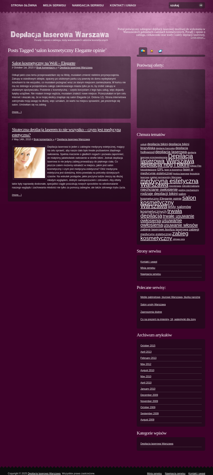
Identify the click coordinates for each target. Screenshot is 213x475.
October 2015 (147, 345)
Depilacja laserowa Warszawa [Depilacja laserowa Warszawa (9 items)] (167, 158)
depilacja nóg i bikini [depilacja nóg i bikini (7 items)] (165, 165)
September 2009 (149, 413)
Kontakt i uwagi (123, 5)
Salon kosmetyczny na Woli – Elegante (43, 63)
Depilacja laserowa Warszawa (76, 67)
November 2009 (149, 401)
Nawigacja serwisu (88, 5)
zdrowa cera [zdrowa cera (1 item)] (179, 239)
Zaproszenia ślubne (151, 311)
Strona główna (24, 5)
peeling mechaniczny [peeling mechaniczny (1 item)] (188, 190)
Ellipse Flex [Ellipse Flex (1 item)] (195, 166)
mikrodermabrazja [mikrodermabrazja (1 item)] (190, 186)
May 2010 (145, 376)
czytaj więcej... (198, 37)
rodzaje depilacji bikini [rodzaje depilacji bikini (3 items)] (159, 193)
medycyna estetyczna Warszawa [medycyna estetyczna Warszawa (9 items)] (169, 182)
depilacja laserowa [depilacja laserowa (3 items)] (171, 152)
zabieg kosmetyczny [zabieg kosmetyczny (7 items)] (164, 235)
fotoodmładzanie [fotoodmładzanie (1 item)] (148, 169)
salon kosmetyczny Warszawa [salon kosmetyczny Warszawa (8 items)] (168, 202)
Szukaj (201, 5)
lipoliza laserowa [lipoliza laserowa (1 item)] (181, 173)
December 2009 (149, 395)
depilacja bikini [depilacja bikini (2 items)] (157, 144)
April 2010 (146, 382)
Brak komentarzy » (46, 67)
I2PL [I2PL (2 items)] (160, 169)
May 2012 (145, 364)
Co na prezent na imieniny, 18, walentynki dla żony (168, 319)
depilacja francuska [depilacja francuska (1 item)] (165, 148)
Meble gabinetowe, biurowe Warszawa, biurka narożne (170, 297)
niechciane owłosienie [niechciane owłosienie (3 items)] (159, 189)
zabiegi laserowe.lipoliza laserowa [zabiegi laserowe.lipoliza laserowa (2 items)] (164, 229)
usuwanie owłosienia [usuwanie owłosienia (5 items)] (161, 223)
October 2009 (147, 407)
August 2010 (147, 370)
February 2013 (148, 358)
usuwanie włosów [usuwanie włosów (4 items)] (181, 225)
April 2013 (146, 351)
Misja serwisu (54, 5)
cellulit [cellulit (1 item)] (143, 144)
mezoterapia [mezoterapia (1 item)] (175, 186)
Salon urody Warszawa (153, 304)
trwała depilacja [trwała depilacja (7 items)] (161, 213)
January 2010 (147, 388)
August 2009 (147, 419)
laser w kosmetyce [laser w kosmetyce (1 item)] (173, 169)
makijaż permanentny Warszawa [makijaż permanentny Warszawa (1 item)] (166, 177)
